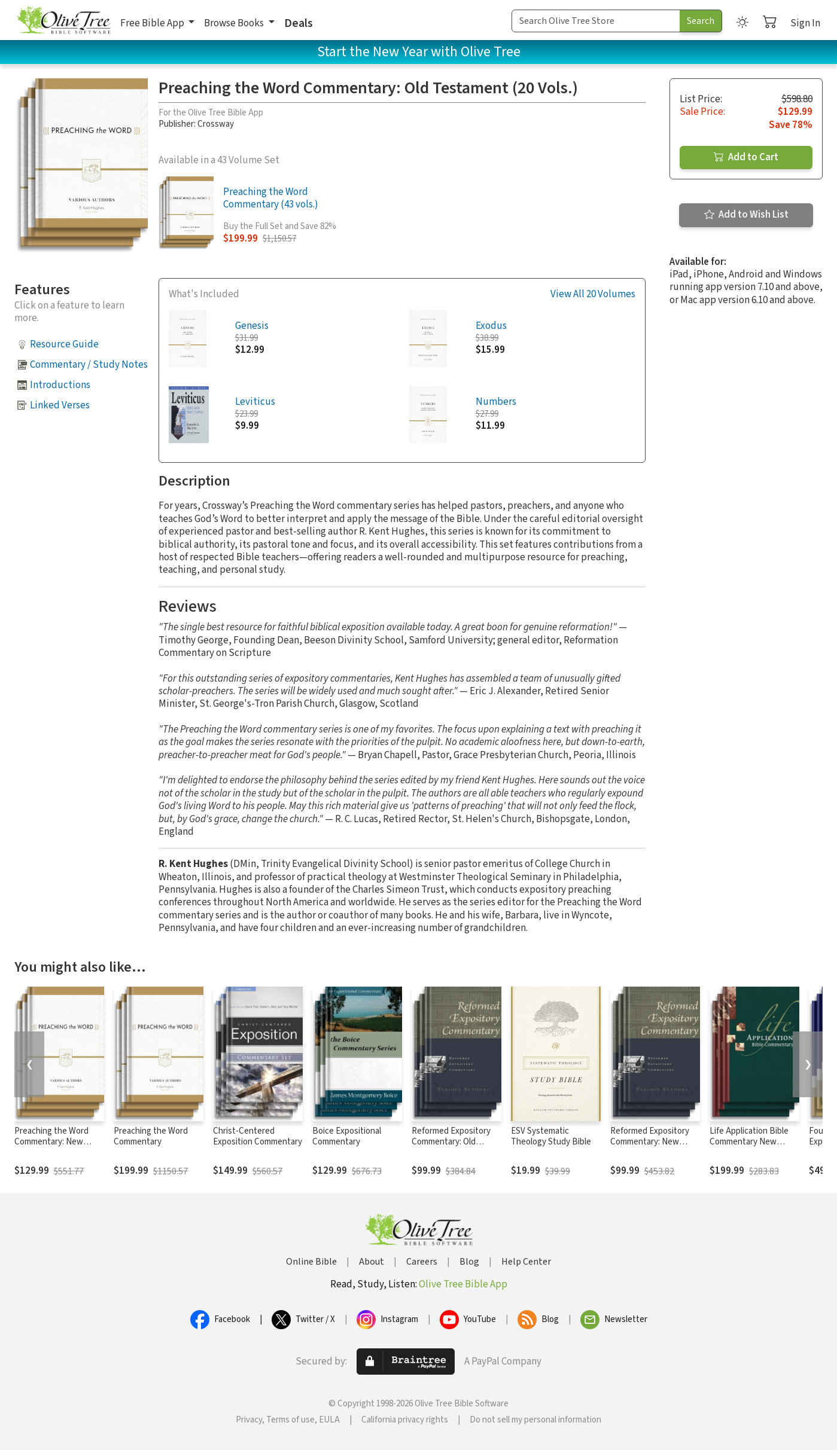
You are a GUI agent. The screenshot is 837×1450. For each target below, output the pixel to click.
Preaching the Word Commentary (151, 1137)
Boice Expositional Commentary (346, 1137)
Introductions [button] (60, 385)
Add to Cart (746, 157)
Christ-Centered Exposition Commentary (257, 1137)
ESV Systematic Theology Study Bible (551, 1137)
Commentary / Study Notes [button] (89, 365)
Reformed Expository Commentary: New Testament (649, 1142)
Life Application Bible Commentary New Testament (749, 1142)
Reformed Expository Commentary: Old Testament (451, 1142)
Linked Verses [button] (60, 405)
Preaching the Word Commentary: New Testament (51, 1142)
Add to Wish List (746, 214)
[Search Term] (596, 21)
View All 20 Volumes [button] (592, 294)
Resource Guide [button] (64, 344)
